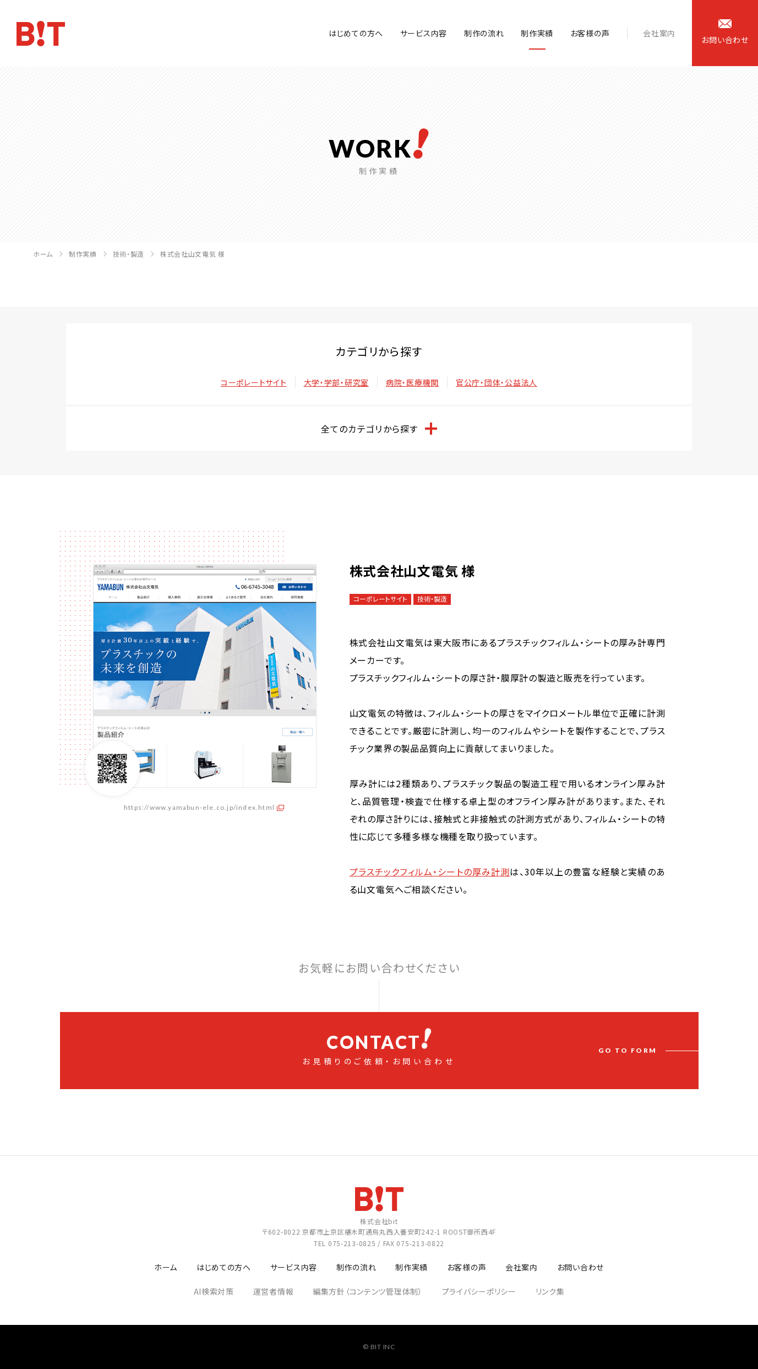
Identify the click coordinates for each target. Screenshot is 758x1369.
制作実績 (537, 33)
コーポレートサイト (253, 382)
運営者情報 (273, 1291)
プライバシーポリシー (479, 1291)
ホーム (43, 253)
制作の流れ (484, 33)
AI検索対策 (214, 1291)
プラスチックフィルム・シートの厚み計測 (430, 871)
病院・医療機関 (412, 382)
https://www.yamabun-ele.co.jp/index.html (199, 807)
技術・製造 (129, 253)
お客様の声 (590, 33)
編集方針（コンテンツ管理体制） (368, 1291)
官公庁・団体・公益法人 (496, 382)
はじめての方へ (356, 33)
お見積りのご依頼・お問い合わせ (379, 1047)
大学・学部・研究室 (336, 382)
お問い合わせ (580, 1267)
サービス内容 (423, 33)
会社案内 (659, 33)
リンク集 (550, 1291)
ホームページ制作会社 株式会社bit (41, 33)
